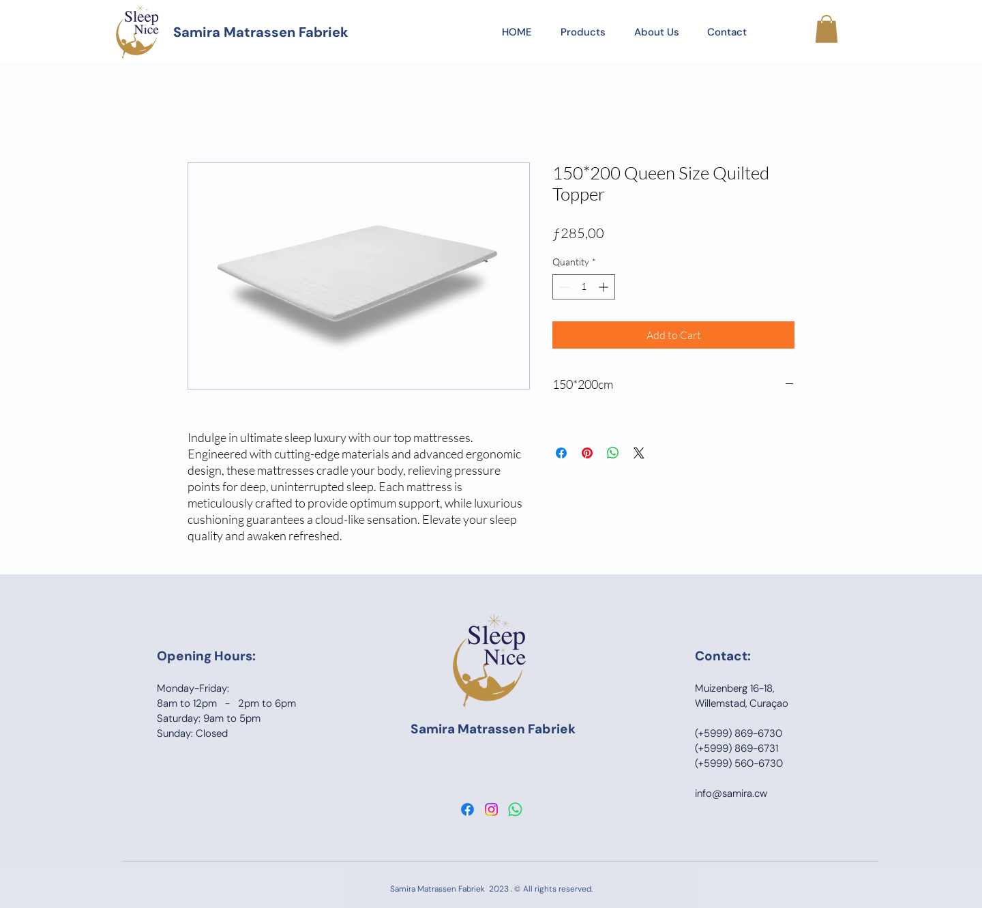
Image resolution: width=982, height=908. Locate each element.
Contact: (723, 655)
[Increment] (604, 287)
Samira (434, 728)
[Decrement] (562, 287)
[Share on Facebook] (561, 453)
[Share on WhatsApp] (613, 453)
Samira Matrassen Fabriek (260, 32)
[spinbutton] (583, 287)
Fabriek (552, 728)
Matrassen (493, 728)
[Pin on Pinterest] (587, 453)
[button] (826, 29)
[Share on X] (639, 453)
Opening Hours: (206, 655)
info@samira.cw (731, 793)
